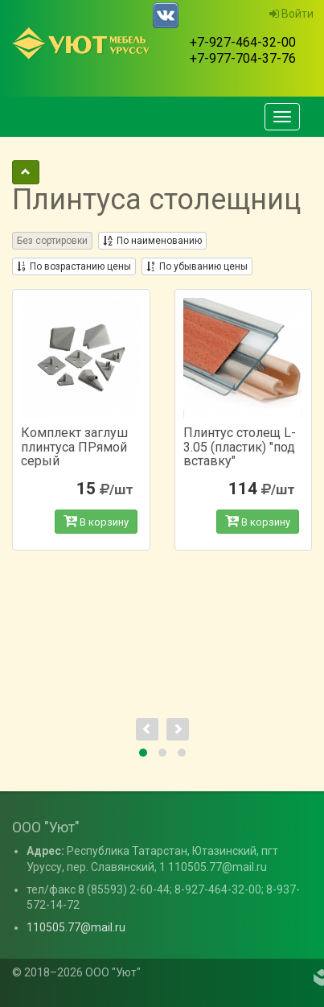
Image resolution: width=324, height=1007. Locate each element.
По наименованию (152, 240)
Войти (291, 13)
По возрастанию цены (74, 266)
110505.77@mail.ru (76, 927)
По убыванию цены (197, 266)
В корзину (96, 521)
